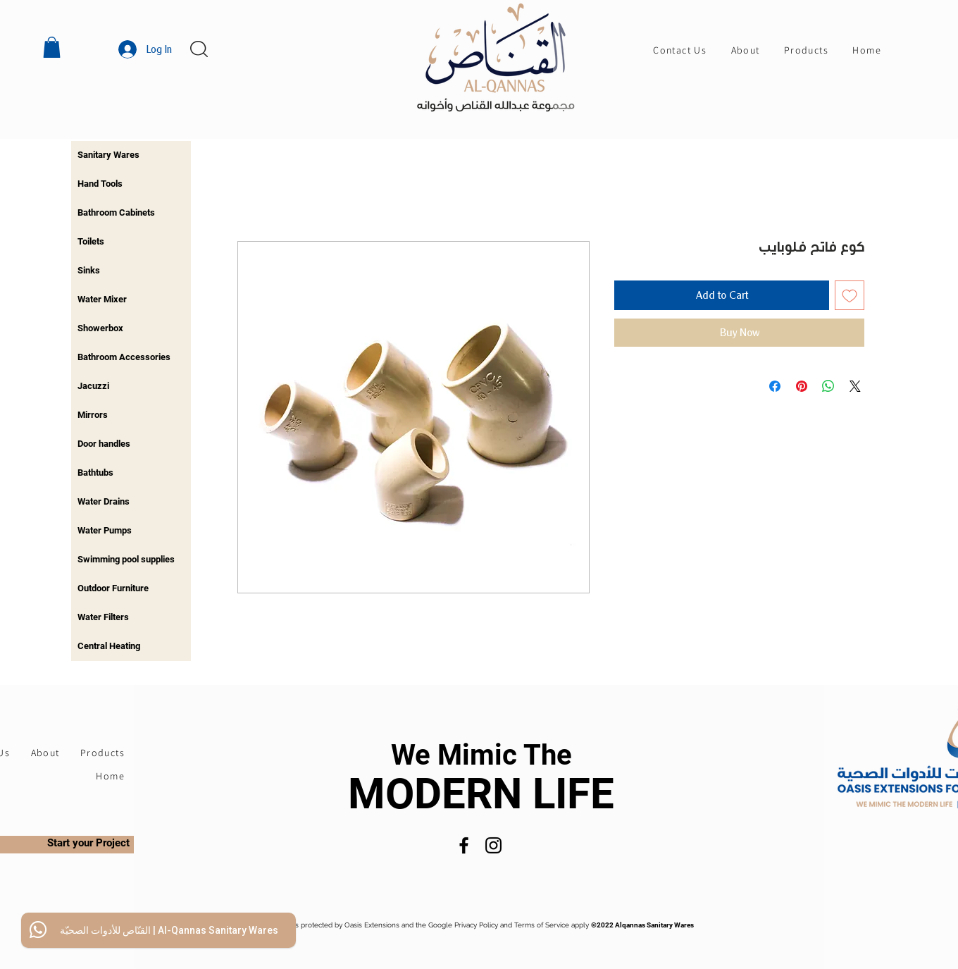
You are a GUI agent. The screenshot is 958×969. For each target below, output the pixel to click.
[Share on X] (855, 386)
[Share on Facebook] (774, 386)
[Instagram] (493, 845)
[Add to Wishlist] (849, 295)
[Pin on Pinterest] (801, 386)
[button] (52, 47)
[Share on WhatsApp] (828, 386)
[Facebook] (464, 845)
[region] (131, 155)
